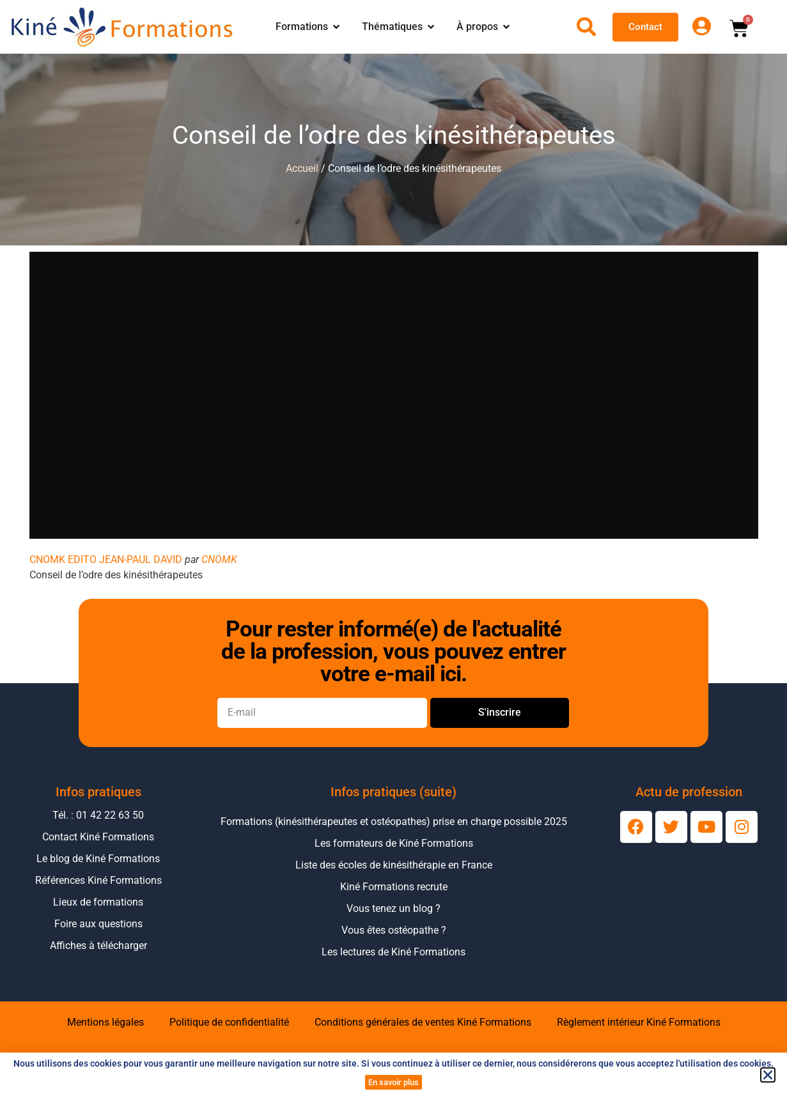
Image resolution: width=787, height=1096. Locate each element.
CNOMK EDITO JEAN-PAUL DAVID (105, 559)
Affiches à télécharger (98, 945)
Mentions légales (105, 1022)
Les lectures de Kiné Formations (393, 952)
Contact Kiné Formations (98, 837)
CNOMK (219, 559)
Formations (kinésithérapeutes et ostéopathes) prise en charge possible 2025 (394, 821)
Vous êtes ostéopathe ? (393, 930)
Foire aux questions (98, 924)
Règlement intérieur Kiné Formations (639, 1022)
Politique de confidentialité (229, 1022)
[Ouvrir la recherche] (586, 27)
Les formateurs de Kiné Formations (394, 843)
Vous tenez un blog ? (393, 908)
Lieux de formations (98, 902)
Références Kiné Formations (98, 880)
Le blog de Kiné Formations (98, 859)
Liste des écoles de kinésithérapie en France (393, 865)
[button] (767, 1075)
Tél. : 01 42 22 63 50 (98, 815)
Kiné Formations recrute (394, 887)
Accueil (302, 168)
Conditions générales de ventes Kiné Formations (423, 1022)
